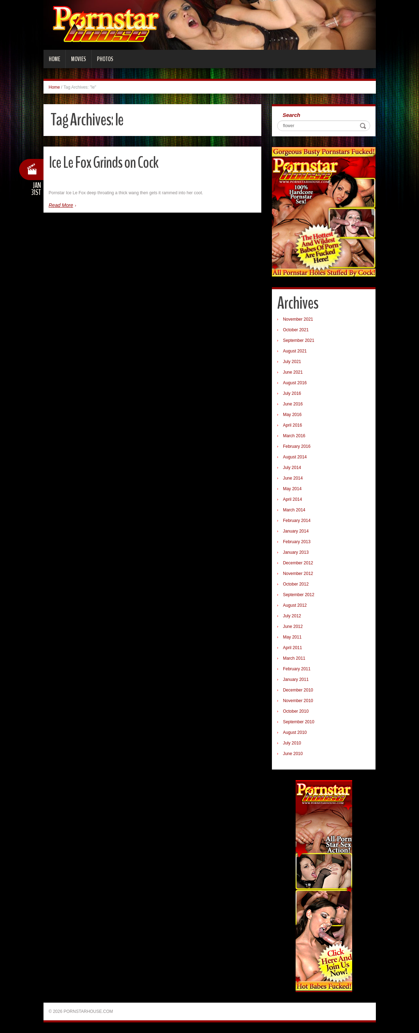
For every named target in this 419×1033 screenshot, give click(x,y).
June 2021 (293, 372)
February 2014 (296, 520)
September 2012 (298, 594)
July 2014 (292, 467)
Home (54, 59)
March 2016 (294, 435)
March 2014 (294, 509)
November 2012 (298, 573)
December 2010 (298, 690)
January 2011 (296, 679)
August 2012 (295, 605)
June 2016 (293, 404)
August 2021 (295, 351)
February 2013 (296, 541)
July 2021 (292, 361)
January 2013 (296, 552)
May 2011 (292, 637)
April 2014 (292, 499)
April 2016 (292, 425)
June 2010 (293, 753)
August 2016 (295, 382)
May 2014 (292, 488)
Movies (78, 59)
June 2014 (293, 478)
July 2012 (292, 615)
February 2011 (296, 668)
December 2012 (298, 562)
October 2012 (296, 584)
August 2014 (295, 457)
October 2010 (296, 711)
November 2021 (298, 319)
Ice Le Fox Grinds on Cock (103, 162)
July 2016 (292, 393)
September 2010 (298, 721)
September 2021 (298, 340)
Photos (105, 59)
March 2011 (294, 658)
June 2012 (293, 626)
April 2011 (292, 647)
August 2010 (295, 732)
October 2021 (296, 329)
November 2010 (298, 700)
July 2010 (292, 743)
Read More (61, 205)
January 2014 (296, 531)
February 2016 (296, 446)
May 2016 (292, 414)
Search (291, 115)
